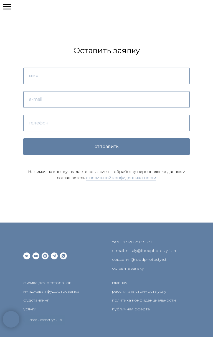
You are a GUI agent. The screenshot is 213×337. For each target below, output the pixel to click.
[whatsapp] (63, 255)
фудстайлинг (36, 300)
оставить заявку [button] (128, 268)
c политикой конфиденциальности (121, 177)
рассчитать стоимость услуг (140, 291)
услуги (29, 309)
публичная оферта (131, 309)
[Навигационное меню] (7, 7)
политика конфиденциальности (144, 300)
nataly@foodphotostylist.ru (152, 250)
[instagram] (45, 255)
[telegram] (54, 255)
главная (119, 282)
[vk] (26, 255)
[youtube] (35, 255)
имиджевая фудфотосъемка (51, 291)
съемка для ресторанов (47, 282)
